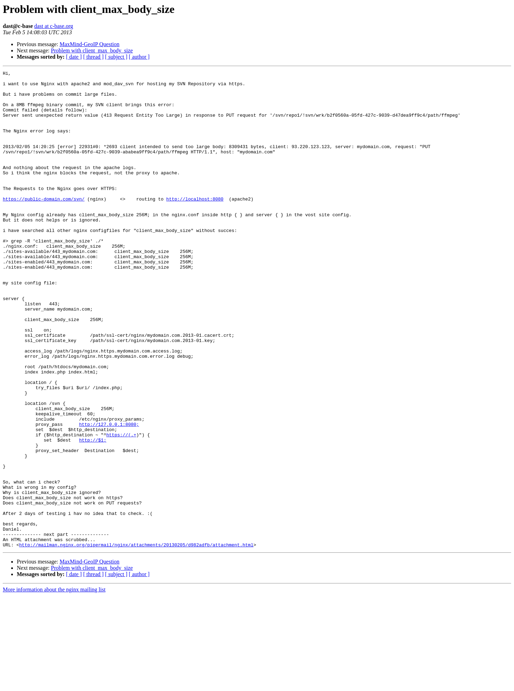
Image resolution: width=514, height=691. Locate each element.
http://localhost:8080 (194, 225)
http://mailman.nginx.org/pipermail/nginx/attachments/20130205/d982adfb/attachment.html (136, 640)
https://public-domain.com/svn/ (44, 225)
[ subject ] (116, 57)
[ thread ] (93, 57)
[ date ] (74, 57)
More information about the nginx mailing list (54, 685)
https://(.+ (121, 508)
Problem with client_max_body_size (92, 50)
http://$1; (92, 514)
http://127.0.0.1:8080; (109, 495)
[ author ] (139, 57)
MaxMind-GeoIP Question (89, 44)
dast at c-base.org (53, 26)
